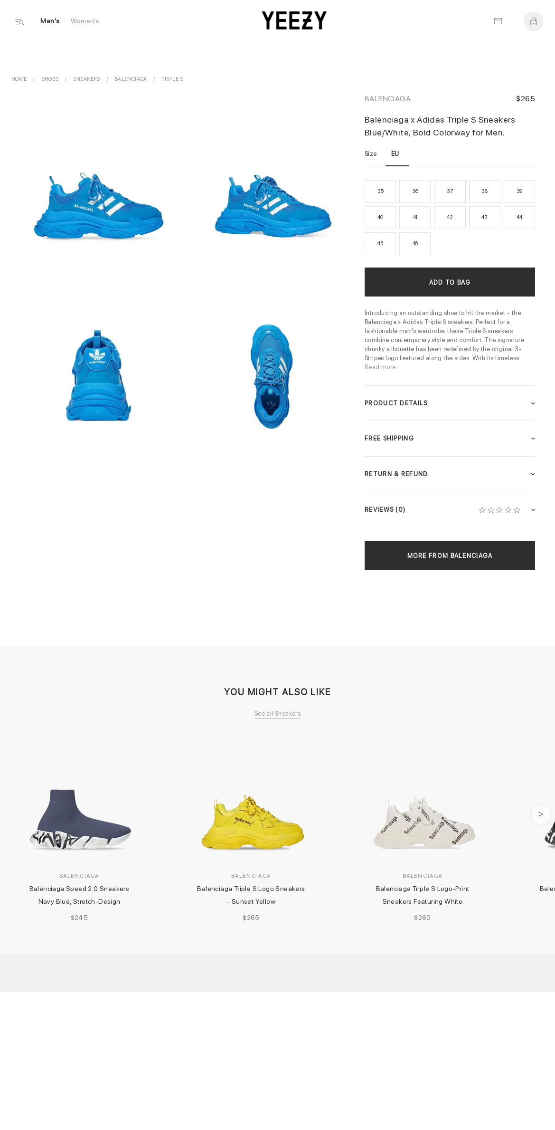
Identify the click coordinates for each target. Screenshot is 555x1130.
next (540, 814)
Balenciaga (388, 98)
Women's (85, 22)
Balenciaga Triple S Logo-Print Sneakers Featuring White (423, 895)
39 (520, 191)
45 (380, 243)
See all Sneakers (277, 713)
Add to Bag (450, 282)
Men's (50, 22)
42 (450, 217)
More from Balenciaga (450, 555)
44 (519, 217)
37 (450, 191)
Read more (380, 367)
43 (484, 217)
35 (380, 191)
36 (415, 191)
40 (380, 217)
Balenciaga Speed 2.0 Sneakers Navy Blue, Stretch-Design (80, 895)
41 (415, 217)
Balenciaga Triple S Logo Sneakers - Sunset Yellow (251, 895)
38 (484, 191)
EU (395, 153)
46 (415, 243)
